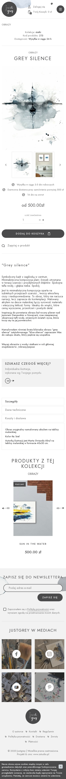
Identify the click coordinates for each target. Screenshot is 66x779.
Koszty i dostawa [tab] (15, 418)
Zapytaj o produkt (19, 245)
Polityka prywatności (19, 736)
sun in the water (33, 544)
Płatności (33, 741)
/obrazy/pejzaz (26, 346)
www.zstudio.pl (41, 754)
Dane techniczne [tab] (15, 410)
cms (30, 754)
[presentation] (6, 508)
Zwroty (54, 736)
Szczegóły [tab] (11, 401)
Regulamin (48, 731)
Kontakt (33, 731)
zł (41, 11)
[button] (6, 165)
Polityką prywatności (38, 609)
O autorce (17, 731)
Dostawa (40, 736)
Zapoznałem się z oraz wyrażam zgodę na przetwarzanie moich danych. (34, 611)
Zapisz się (50, 597)
